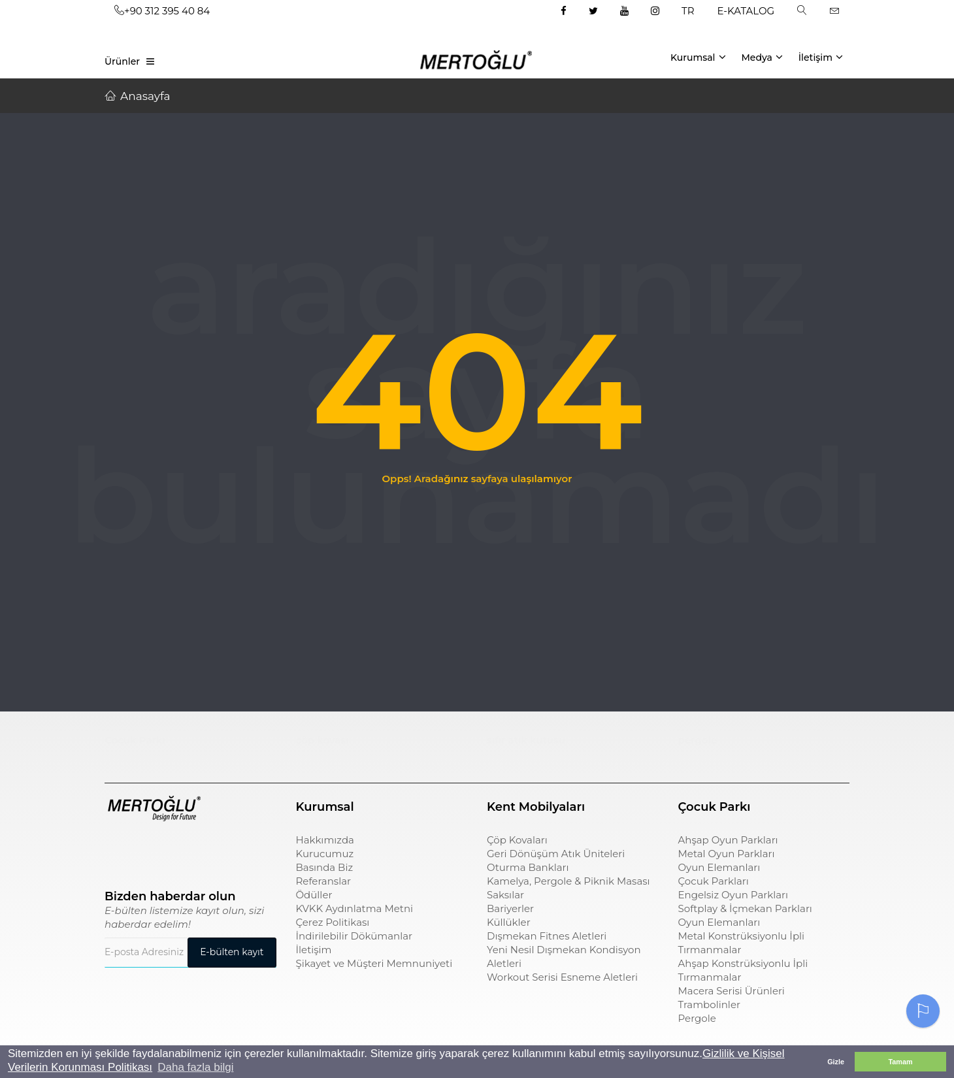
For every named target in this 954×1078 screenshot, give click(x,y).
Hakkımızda (325, 840)
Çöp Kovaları (517, 840)
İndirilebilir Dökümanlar (354, 936)
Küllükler (509, 922)
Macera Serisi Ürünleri (731, 991)
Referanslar (324, 881)
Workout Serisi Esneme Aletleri (562, 977)
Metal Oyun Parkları (726, 853)
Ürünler (122, 61)
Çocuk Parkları (713, 881)
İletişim (820, 56)
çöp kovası (322, 740)
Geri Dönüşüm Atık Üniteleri (556, 853)
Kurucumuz (325, 853)
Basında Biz (325, 867)
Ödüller (314, 895)
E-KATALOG (746, 11)
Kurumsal (698, 56)
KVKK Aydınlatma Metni (355, 908)
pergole (697, 740)
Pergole (697, 1018)
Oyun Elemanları (719, 867)
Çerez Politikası (333, 922)
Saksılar (505, 895)
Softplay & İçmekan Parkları (745, 908)
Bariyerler (510, 908)
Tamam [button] (900, 1062)
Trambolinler (709, 1004)
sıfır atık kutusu (526, 740)
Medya (761, 56)
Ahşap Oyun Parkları (728, 840)
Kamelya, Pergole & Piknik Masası (568, 881)
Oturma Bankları (528, 867)
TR (688, 11)
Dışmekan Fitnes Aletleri (546, 936)
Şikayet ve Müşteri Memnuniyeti (374, 963)
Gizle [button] (835, 1062)
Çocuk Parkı (135, 740)
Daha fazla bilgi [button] (195, 1067)
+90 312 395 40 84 (162, 11)
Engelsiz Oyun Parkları (733, 895)
